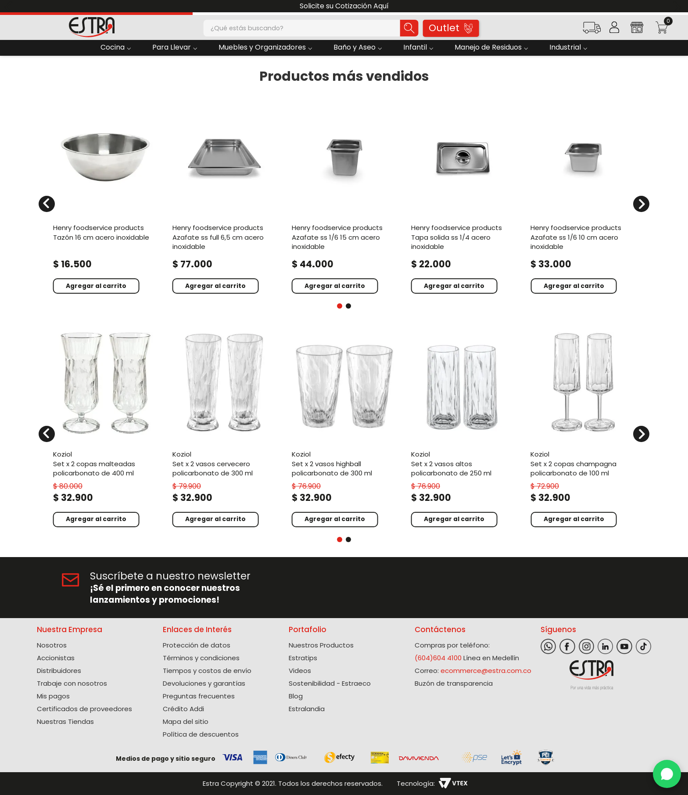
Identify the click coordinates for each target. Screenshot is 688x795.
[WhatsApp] (667, 774)
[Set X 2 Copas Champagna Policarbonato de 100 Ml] (582, 428)
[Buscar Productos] (409, 28)
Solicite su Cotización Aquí (344, 6)
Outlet (451, 28)
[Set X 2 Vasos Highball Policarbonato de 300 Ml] (344, 428)
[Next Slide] (678, 6)
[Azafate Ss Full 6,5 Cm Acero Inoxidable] (224, 198)
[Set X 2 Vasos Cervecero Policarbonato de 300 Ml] (224, 428)
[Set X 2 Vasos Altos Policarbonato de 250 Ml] (463, 428)
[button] (591, 30)
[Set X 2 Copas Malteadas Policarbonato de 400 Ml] (105, 428)
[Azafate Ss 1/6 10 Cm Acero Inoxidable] (582, 198)
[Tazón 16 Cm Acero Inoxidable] (105, 198)
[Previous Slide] (10, 6)
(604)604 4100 (438, 657)
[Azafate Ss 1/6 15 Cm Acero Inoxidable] (344, 198)
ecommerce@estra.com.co (486, 670)
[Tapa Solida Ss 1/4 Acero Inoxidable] (463, 198)
